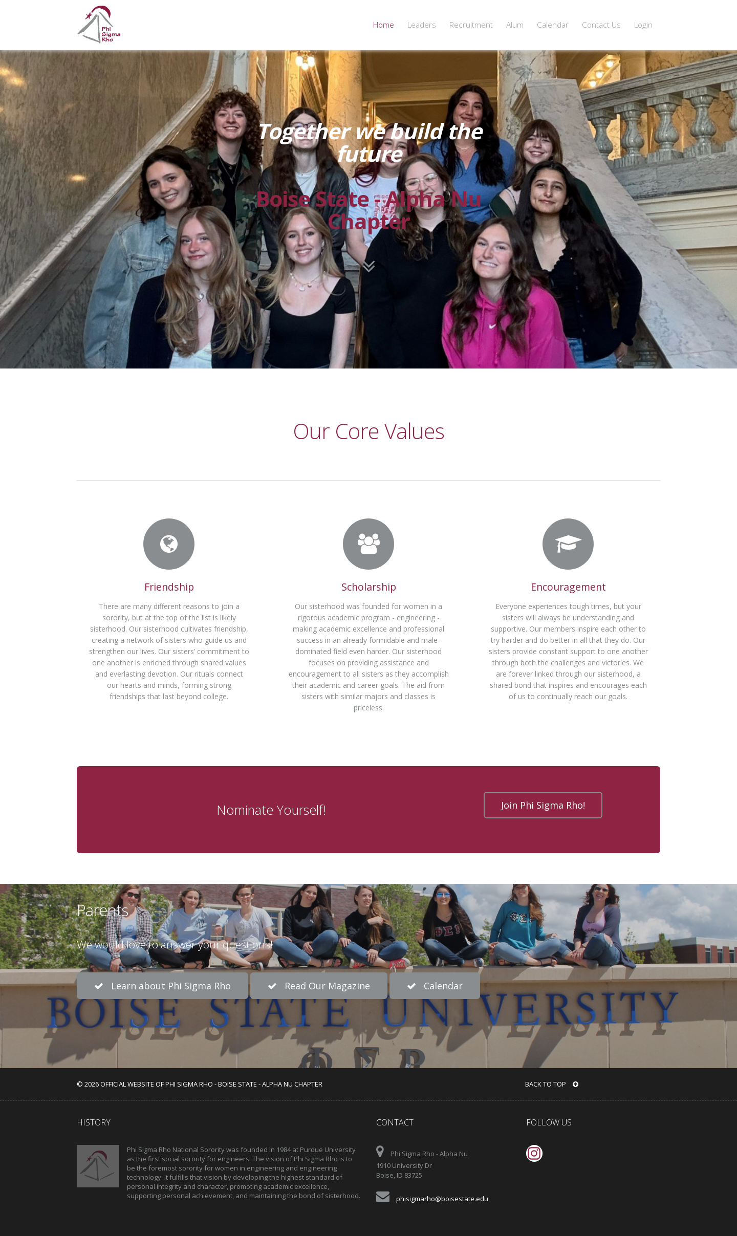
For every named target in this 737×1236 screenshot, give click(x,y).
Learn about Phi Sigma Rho (162, 986)
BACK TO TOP (551, 1084)
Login (643, 24)
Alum (515, 24)
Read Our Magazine (319, 986)
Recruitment (471, 24)
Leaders (421, 24)
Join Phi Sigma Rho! (543, 805)
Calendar (553, 24)
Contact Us (601, 24)
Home (383, 24)
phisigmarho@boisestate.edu (442, 1198)
